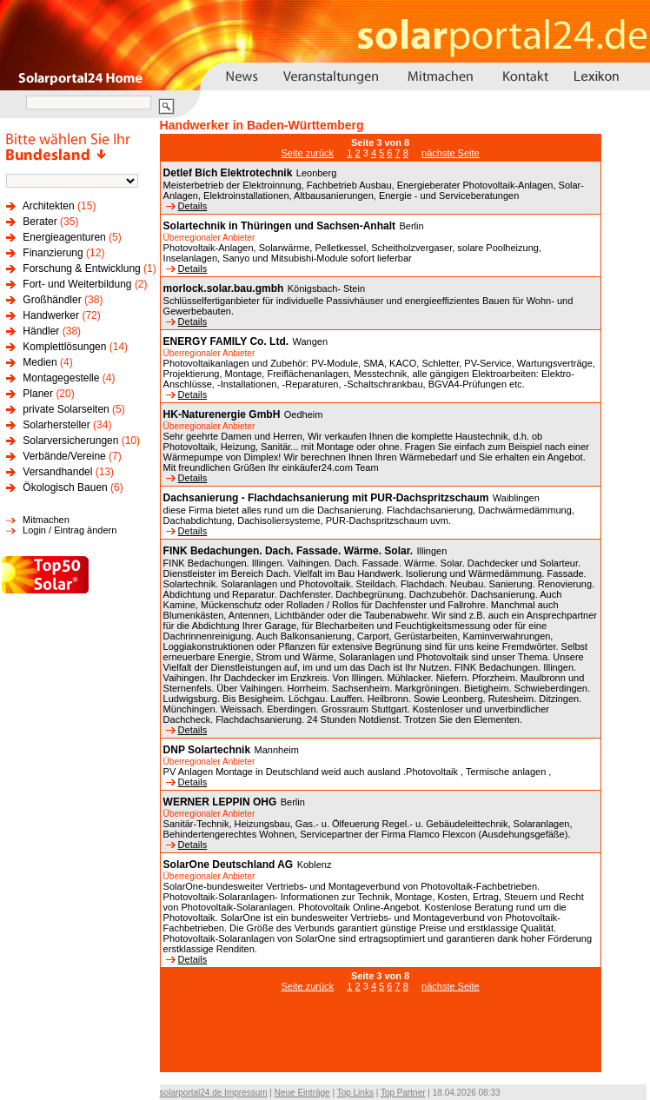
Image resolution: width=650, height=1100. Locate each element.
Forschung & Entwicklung (81, 268)
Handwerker (51, 315)
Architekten (49, 206)
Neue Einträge (302, 1092)
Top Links (355, 1092)
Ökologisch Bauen (65, 487)
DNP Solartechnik (206, 750)
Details (187, 206)
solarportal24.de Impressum (214, 1092)
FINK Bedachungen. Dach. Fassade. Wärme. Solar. (288, 551)
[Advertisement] (380, 1041)
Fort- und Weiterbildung (77, 284)
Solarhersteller (56, 425)
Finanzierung (53, 253)
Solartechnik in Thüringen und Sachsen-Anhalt (279, 226)
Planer (38, 394)
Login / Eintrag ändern (69, 530)
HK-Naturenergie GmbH (222, 414)
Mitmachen (46, 519)
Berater (39, 221)
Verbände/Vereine (64, 456)
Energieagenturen (64, 237)
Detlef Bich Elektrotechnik (228, 173)
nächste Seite (450, 153)
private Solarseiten (66, 409)
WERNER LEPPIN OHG (220, 802)
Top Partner (403, 1092)
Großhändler (52, 300)
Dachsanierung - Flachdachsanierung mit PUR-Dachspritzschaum (326, 498)
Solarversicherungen (70, 440)
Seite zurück (308, 153)
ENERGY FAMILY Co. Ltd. (226, 341)
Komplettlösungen (64, 347)
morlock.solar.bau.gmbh (223, 288)
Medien (39, 362)
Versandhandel (57, 472)
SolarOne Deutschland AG (228, 864)
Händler (41, 331)
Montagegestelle (61, 378)
